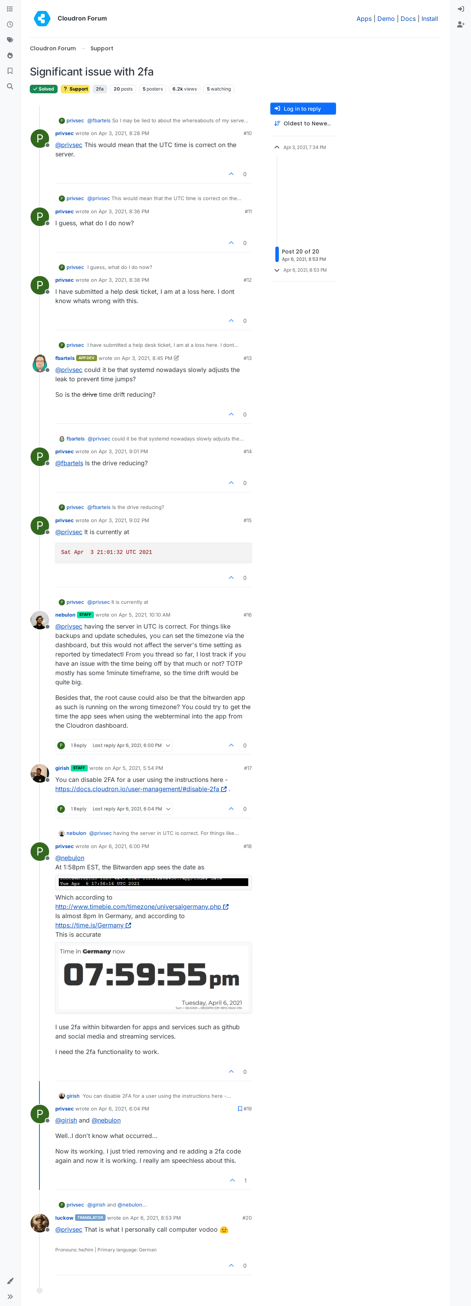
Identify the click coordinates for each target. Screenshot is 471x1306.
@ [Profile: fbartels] (99, 120)
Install (430, 18)
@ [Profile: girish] (66, 1120)
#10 (248, 133)
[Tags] (10, 40)
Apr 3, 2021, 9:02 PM (124, 520)
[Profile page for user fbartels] (40, 363)
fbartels (65, 358)
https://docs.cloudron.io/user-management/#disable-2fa (141, 789)
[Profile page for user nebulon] (40, 620)
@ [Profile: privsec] (68, 145)
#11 (248, 211)
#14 (248, 451)
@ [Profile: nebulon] (69, 858)
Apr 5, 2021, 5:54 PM (138, 768)
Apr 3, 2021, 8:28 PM (124, 133)
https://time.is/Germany (93, 925)
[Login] (461, 9)
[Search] (10, 87)
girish (62, 768)
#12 (248, 280)
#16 (248, 615)
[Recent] (10, 25)
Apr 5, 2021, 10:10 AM (145, 615)
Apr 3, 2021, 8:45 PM (147, 358)
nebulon (65, 615)
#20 (247, 1218)
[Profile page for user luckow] (40, 1223)
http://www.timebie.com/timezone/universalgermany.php (142, 906)
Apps (364, 18)
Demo (386, 18)
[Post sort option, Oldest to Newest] (303, 124)
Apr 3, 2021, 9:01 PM (123, 451)
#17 (248, 768)
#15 (248, 520)
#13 (248, 358)
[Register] (461, 25)
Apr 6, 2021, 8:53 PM (155, 1218)
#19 (248, 1108)
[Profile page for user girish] (40, 773)
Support (75, 89)
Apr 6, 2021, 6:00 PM (124, 846)
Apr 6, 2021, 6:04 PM (124, 1108)
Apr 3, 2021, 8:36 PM (124, 211)
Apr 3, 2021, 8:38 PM (124, 280)
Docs (408, 18)
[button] (10, 1281)
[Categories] (10, 9)
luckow (64, 1218)
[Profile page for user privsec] (40, 138)
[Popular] (10, 56)
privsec (75, 120)
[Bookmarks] (10, 71)
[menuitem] (461, 9)
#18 (248, 846)
